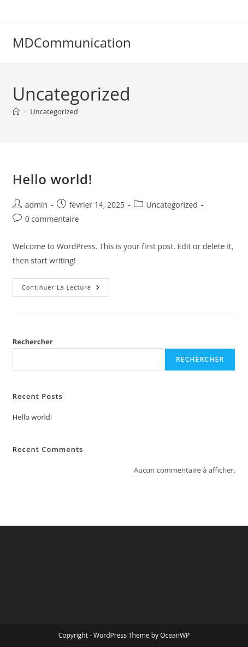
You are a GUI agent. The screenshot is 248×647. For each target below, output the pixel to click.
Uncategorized (54, 111)
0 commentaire (52, 219)
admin (36, 204)
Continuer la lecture (65, 289)
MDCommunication (72, 42)
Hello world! (52, 179)
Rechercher (33, 341)
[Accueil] (16, 111)
